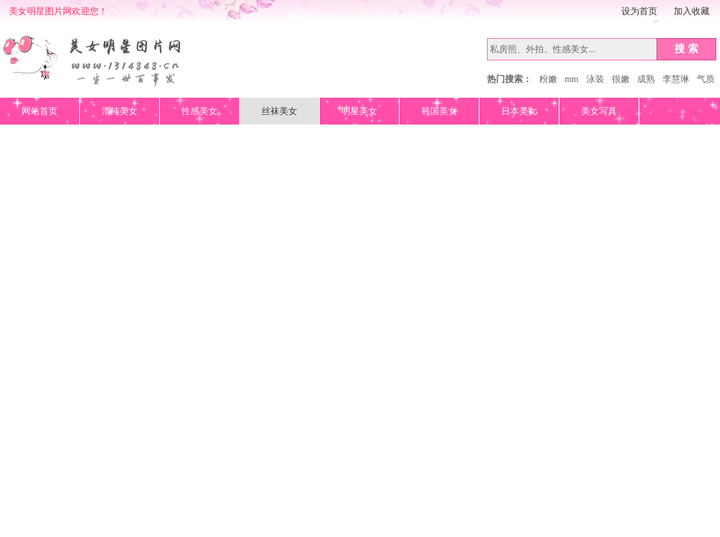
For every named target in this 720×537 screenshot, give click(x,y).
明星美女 (359, 111)
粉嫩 (548, 79)
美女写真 (599, 111)
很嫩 (621, 79)
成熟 (646, 79)
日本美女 (519, 111)
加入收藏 (692, 11)
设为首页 (639, 11)
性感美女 (199, 111)
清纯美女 (119, 111)
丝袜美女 (279, 111)
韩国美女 (439, 111)
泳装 (595, 79)
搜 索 (686, 48)
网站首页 (40, 111)
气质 (706, 79)
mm (572, 79)
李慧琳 (675, 79)
